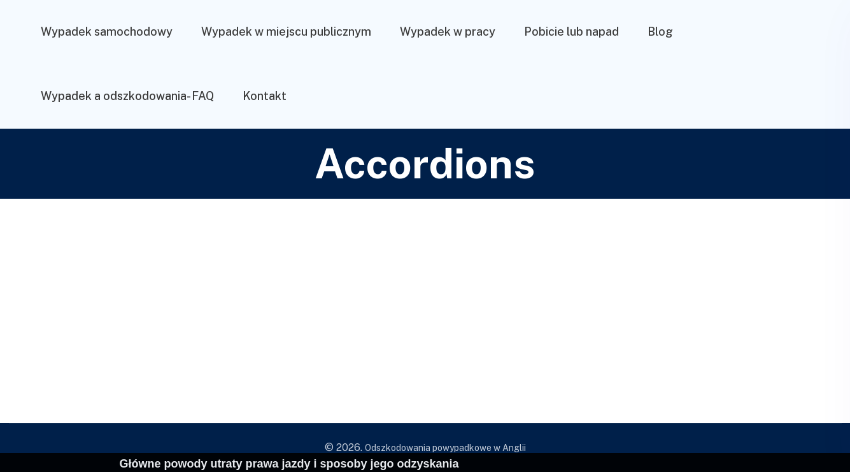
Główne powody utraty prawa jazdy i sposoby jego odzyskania (289, 463)
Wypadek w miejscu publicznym (286, 31)
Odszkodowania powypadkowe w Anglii (445, 448)
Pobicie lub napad (571, 31)
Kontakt (265, 96)
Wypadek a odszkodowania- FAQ (127, 96)
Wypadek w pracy (447, 31)
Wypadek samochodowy (107, 31)
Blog (660, 31)
